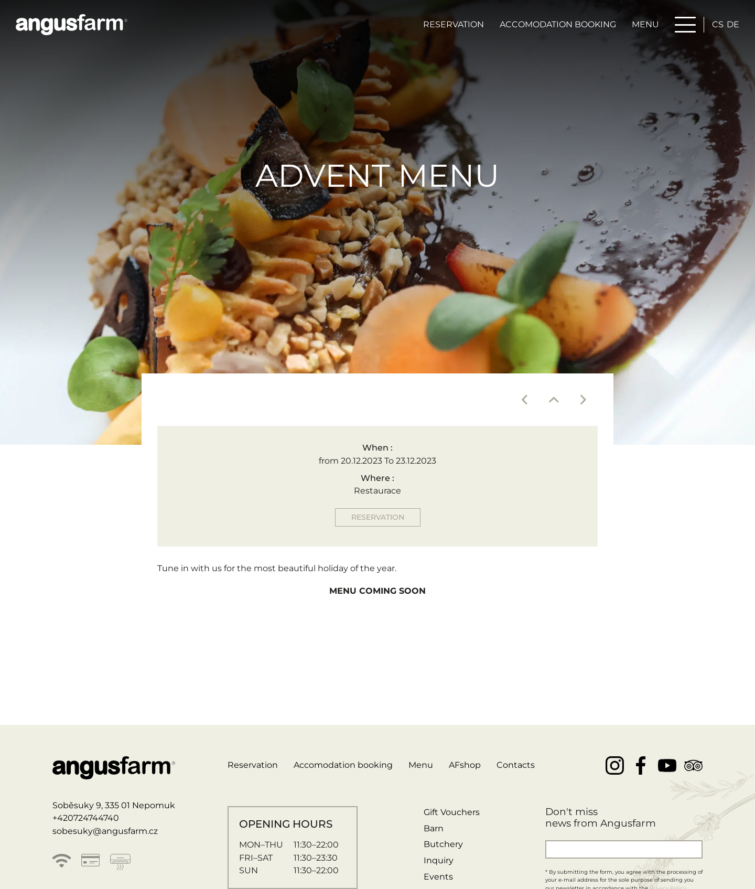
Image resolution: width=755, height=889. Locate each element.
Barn (434, 828)
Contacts (516, 765)
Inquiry (439, 860)
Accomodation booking (558, 24)
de (733, 24)
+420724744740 (85, 818)
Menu (645, 24)
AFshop (465, 765)
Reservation (453, 24)
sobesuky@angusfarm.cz (105, 831)
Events (438, 877)
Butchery (443, 844)
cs (718, 24)
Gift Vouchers (452, 812)
